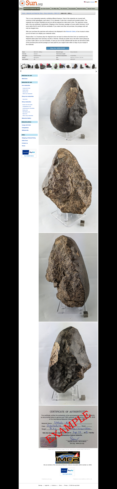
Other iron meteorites (27, 93)
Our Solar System (45, 8)
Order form (25, 140)
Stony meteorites (48, 13)
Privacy (66, 485)
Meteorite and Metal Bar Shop (31, 8)
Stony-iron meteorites (28, 96)
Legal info (47, 485)
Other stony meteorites (28, 115)
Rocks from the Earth (27, 104)
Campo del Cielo (26, 88)
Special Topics (91, 8)
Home (21, 8)
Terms (23, 145)
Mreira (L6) (25, 110)
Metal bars (24, 78)
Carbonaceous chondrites (28, 108)
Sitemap (40, 485)
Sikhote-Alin (25, 91)
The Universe (63, 8)
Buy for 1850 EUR (57, 48)
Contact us (25, 143)
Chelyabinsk (25, 127)
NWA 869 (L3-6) (26, 112)
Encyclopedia (72, 8)
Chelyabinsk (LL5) (27, 106)
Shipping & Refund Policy (29, 138)
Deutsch (93, 2)
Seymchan (25, 99)
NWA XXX (57, 13)
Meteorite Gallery (81, 8)
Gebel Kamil (25, 90)
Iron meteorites (26, 85)
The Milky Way (55, 8)
